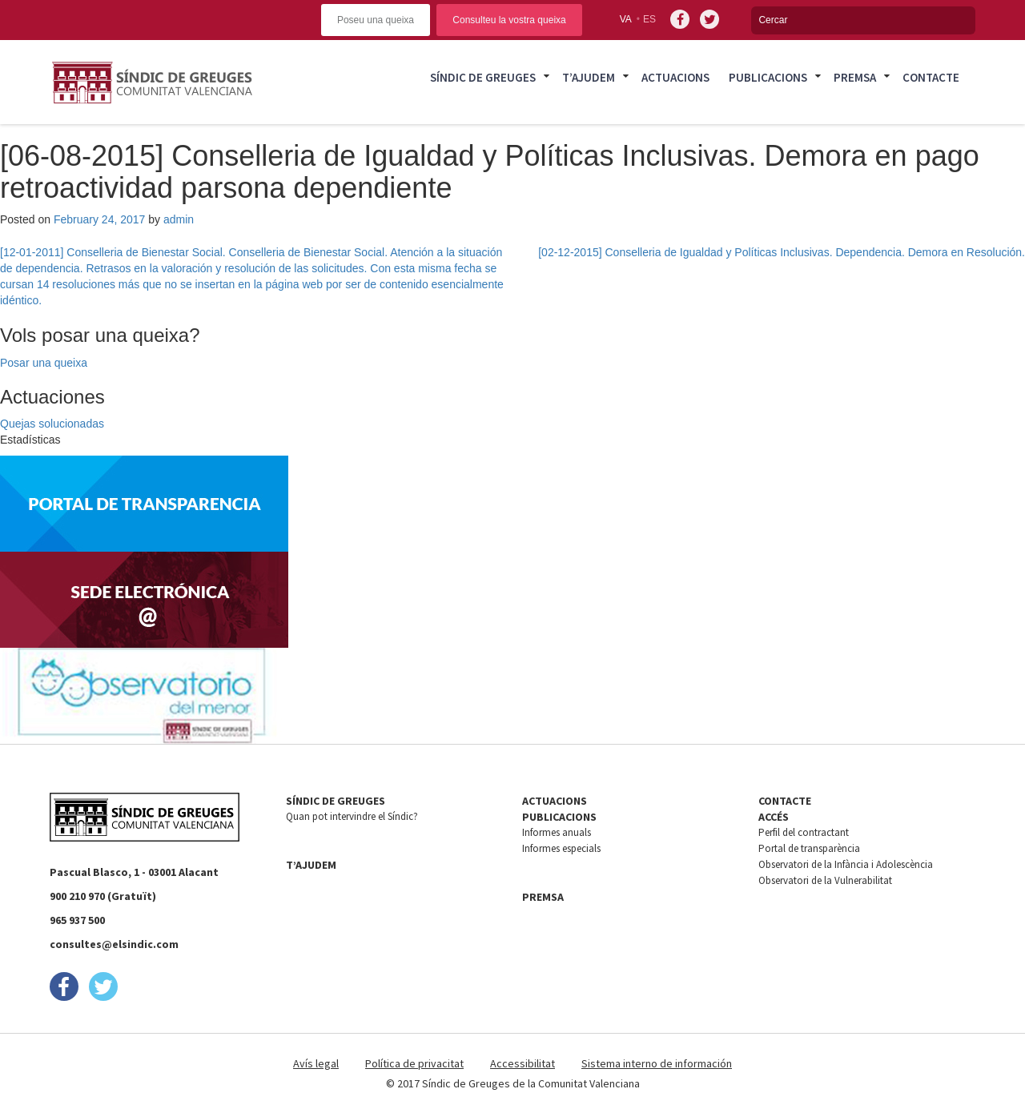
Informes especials (561, 848)
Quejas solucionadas (52, 423)
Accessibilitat (522, 1063)
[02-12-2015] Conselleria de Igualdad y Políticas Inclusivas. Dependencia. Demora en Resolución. (781, 252)
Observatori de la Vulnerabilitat (825, 880)
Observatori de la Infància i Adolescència (845, 864)
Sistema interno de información (656, 1063)
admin (178, 219)
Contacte (930, 77)
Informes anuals (556, 832)
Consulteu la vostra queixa (508, 20)
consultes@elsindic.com (114, 944)
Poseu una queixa (375, 20)
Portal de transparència (809, 848)
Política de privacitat (414, 1063)
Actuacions (675, 77)
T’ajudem (588, 77)
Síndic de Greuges (483, 77)
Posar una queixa (43, 362)
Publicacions (768, 77)
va (626, 19)
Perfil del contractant (803, 832)
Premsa (855, 77)
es (649, 19)
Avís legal (316, 1063)
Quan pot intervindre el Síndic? (352, 816)
